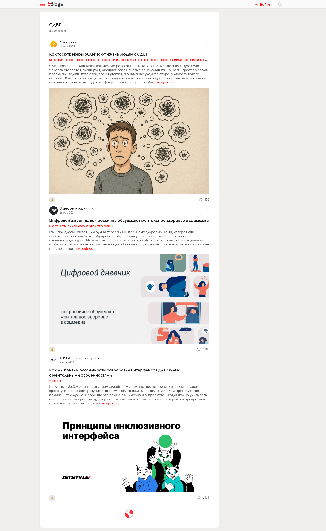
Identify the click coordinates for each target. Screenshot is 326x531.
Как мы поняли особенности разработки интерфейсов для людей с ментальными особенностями (114, 372)
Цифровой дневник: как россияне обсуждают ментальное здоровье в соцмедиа (129, 220)
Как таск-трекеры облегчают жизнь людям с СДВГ (98, 54)
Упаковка (55, 381)
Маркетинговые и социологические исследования (81, 226)
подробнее (166, 82)
